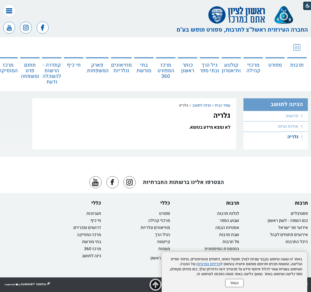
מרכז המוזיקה (89, 235)
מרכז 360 (92, 249)
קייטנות (163, 242)
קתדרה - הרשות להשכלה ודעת (52, 73)
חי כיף (74, 65)
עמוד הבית (222, 105)
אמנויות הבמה (227, 228)
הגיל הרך (162, 235)
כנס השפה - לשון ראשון (288, 221)
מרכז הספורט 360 (165, 70)
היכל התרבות (296, 242)
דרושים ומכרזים (87, 228)
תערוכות (93, 213)
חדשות (292, 116)
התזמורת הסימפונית (222, 249)
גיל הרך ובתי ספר (209, 67)
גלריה (221, 115)
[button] (9, 11)
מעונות (164, 249)
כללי (165, 203)
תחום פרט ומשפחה (30, 70)
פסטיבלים (299, 213)
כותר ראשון (187, 67)
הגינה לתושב (201, 105)
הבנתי (234, 283)
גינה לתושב (91, 256)
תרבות (297, 65)
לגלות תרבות (228, 213)
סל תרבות (231, 242)
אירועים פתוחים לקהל (289, 235)
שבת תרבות (229, 235)
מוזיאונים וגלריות (121, 67)
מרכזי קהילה (253, 67)
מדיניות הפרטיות (209, 264)
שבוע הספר (229, 221)
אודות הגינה (288, 126)
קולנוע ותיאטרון (231, 67)
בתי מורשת (144, 67)
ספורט (275, 65)
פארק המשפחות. (97, 67)
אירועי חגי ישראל (293, 228)
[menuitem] (297, 64)
